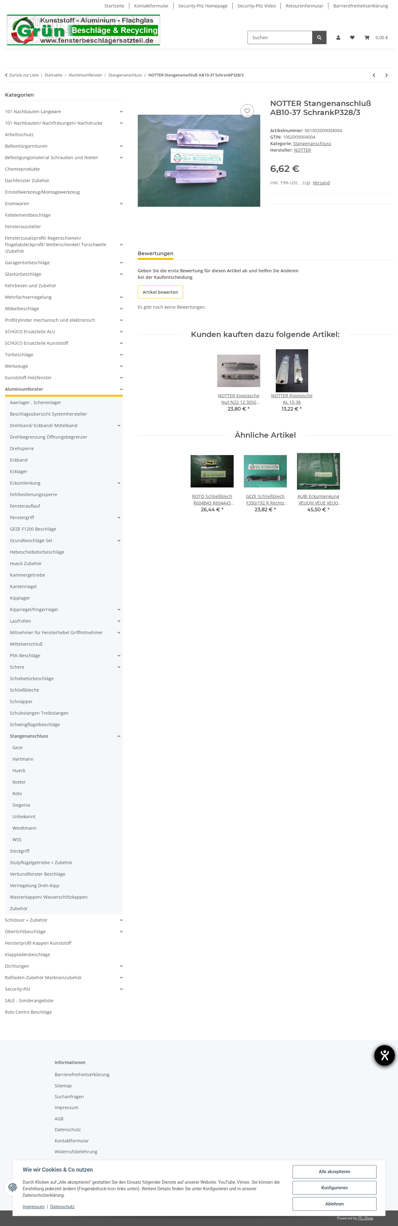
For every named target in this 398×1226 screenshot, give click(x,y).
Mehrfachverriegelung (28, 297)
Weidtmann (24, 828)
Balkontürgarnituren (26, 146)
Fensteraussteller (23, 226)
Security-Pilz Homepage (203, 6)
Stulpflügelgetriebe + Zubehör (41, 862)
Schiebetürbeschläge (32, 678)
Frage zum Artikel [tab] (206, 253)
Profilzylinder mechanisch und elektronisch (50, 320)
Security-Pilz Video (257, 6)
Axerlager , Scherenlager (35, 402)
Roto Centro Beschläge (28, 1012)
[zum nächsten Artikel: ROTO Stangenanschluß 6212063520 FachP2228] (386, 75)
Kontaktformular (151, 6)
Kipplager (20, 598)
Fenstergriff (22, 517)
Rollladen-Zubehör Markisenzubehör (43, 977)
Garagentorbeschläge (27, 262)
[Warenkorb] (376, 37)
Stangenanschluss (312, 143)
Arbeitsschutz (19, 134)
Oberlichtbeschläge (25, 931)
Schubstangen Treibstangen (39, 713)
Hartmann (23, 759)
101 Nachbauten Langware (33, 111)
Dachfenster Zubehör (27, 180)
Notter (19, 782)
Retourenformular (304, 6)
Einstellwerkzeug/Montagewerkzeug (42, 192)
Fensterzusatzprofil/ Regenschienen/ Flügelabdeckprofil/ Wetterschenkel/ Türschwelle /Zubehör (55, 244)
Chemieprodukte (22, 169)
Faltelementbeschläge (28, 215)
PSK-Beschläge (25, 655)
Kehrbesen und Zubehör (30, 285)
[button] (338, 37)
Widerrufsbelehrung (76, 1152)
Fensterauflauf (25, 506)
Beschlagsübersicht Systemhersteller (48, 414)
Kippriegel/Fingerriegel (34, 609)
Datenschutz (62, 1206)
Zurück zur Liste (24, 75)
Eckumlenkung (25, 483)
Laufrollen (20, 621)
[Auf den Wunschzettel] (247, 111)
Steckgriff (19, 851)
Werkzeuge (16, 366)
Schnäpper (21, 701)
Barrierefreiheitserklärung (360, 6)
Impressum (33, 1206)
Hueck (18, 770)
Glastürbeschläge (23, 274)
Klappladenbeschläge (27, 954)
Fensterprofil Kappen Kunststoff (38, 943)
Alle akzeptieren (334, 1171)
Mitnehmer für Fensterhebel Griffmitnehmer (56, 632)
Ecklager (18, 471)
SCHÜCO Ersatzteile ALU (30, 331)
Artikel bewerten (160, 292)
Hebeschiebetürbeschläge (37, 552)
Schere (17, 667)
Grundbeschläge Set (31, 540)
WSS (16, 839)
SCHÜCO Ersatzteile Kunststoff (36, 343)
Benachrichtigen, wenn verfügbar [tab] (282, 253)
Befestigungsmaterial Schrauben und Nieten (51, 157)
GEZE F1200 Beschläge (33, 529)
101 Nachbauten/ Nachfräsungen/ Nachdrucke (54, 123)
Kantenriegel (23, 586)
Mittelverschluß (26, 644)
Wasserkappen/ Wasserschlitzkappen (49, 897)
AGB (59, 1119)
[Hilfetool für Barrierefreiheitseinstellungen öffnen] (384, 1055)
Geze (17, 747)
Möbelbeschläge (22, 308)
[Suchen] (280, 37)
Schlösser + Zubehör (26, 920)
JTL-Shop (365, 1218)
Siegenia (21, 805)
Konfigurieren (334, 1187)
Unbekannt (23, 816)
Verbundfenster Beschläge (37, 874)
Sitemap (63, 1086)
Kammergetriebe (27, 575)
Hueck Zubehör (26, 563)
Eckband (19, 460)
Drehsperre (22, 448)
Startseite (114, 6)
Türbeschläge (19, 354)
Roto (17, 793)
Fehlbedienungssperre (33, 494)
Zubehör (19, 908)
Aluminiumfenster (24, 389)
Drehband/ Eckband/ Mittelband (43, 425)
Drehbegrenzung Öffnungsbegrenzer (48, 437)
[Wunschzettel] (352, 37)
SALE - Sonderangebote (29, 1000)
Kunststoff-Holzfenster (28, 377)
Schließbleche (24, 690)
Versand (321, 183)
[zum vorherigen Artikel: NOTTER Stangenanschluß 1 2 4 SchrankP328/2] (374, 75)
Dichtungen (17, 966)
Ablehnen (334, 1203)
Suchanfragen (69, 1096)
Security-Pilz (17, 989)
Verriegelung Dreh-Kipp (34, 885)
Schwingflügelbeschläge (35, 724)
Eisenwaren (17, 203)
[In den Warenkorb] (143, 95)
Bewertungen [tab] (156, 253)
